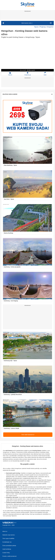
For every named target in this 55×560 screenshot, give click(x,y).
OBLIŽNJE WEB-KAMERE (27, 94)
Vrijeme (10, 73)
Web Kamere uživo (27, 23)
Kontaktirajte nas (6, 542)
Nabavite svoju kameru (8, 535)
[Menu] (50, 23)
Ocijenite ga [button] (27, 73)
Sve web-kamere (27, 434)
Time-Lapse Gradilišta (8, 538)
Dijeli (45, 73)
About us (4, 531)
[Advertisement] (27, 16)
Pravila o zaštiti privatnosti (9, 556)
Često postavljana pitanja (9, 545)
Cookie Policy (6, 552)
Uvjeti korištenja (6, 549)
